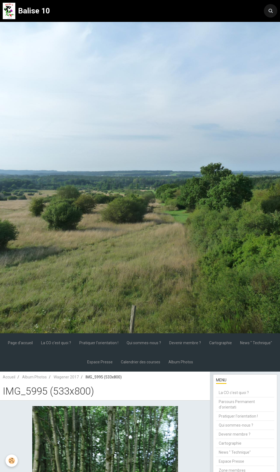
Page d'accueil (20, 343)
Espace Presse (100, 362)
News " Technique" (256, 343)
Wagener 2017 (66, 377)
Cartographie (220, 343)
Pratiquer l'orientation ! (98, 343)
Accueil (9, 377)
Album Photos (180, 362)
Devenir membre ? (185, 343)
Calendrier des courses (140, 362)
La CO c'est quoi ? (56, 343)
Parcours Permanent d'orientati (237, 404)
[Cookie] (11, 460)
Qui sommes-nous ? (144, 343)
